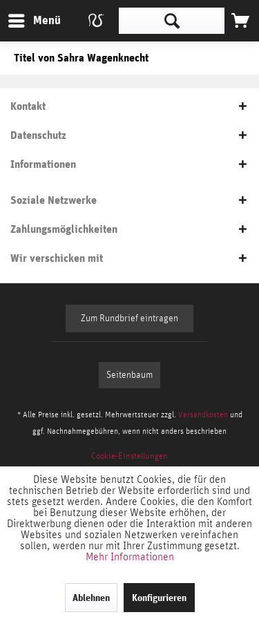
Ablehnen (91, 597)
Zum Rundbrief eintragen (129, 318)
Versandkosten (203, 414)
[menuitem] (34, 21)
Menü (24, 18)
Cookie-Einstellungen (129, 456)
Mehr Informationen (130, 556)
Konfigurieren (159, 597)
